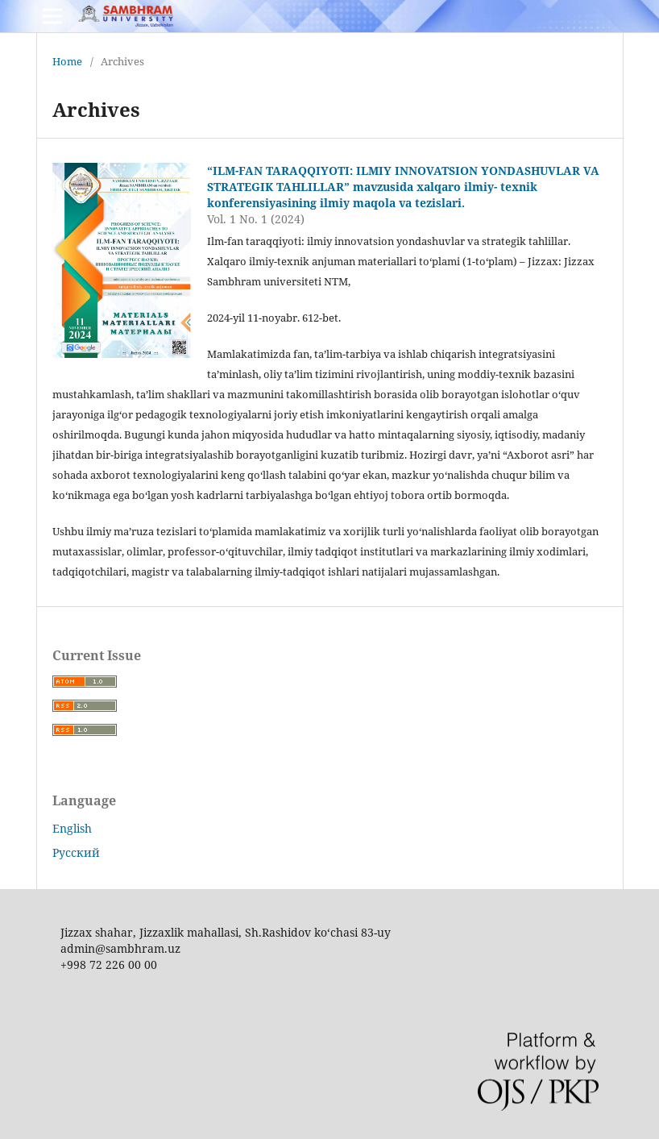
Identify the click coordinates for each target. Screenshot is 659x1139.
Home (67, 61)
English (72, 828)
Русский (76, 852)
